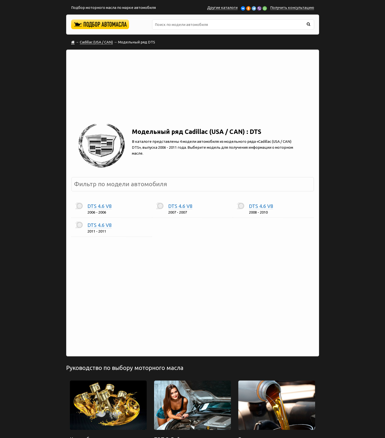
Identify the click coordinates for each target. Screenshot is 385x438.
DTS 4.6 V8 (99, 206)
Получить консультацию (292, 7)
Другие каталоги (222, 7)
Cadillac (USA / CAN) (96, 42)
